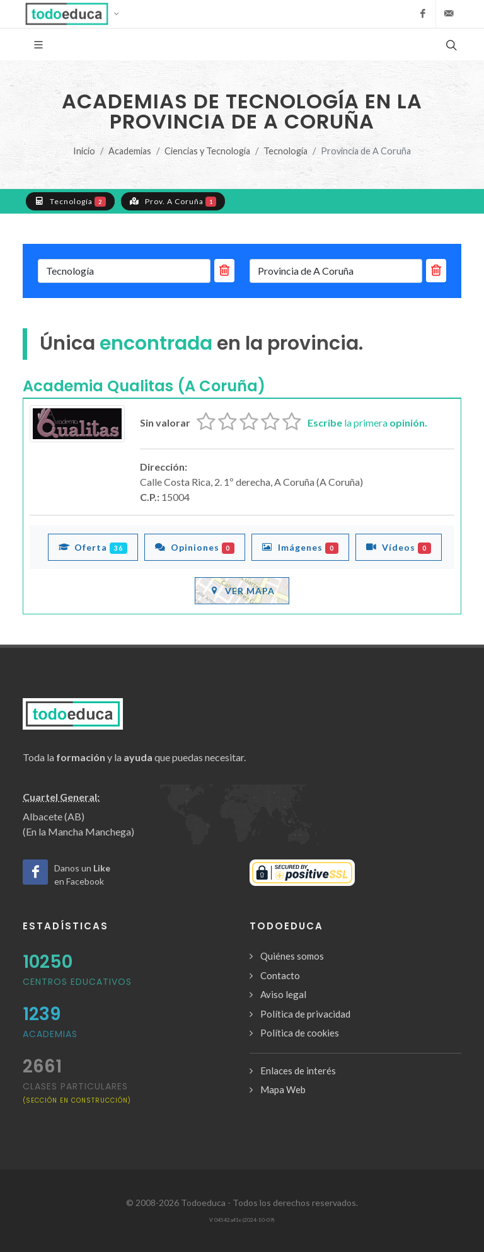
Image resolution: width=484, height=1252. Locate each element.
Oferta (93, 546)
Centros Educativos (77, 981)
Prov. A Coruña (173, 201)
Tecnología (285, 151)
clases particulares (77, 1092)
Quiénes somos (292, 956)
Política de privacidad (305, 1013)
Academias (129, 151)
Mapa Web (283, 1089)
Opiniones (195, 546)
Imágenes (300, 546)
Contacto (280, 975)
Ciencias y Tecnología (207, 151)
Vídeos (398, 546)
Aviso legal (283, 994)
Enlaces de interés (298, 1070)
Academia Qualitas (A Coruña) (144, 386)
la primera (367, 422)
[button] (76, 14)
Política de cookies (299, 1032)
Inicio (84, 151)
